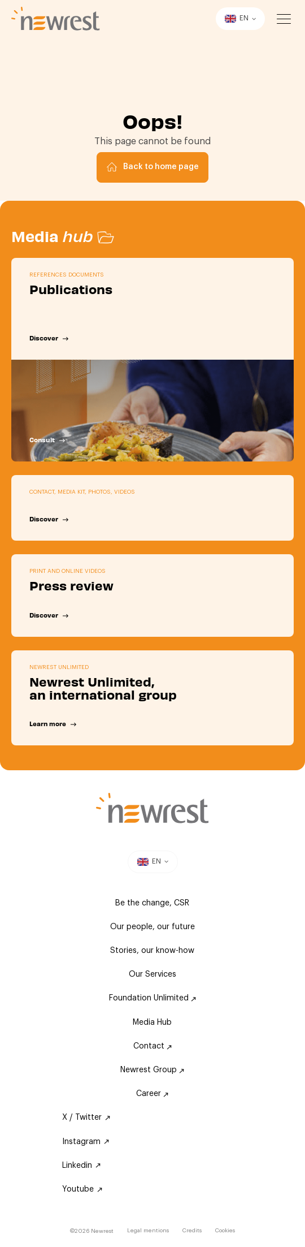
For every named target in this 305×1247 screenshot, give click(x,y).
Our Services (152, 974)
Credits (192, 1230)
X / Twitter (86, 1117)
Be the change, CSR (152, 903)
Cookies (225, 1230)
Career (152, 1094)
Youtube (82, 1189)
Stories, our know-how (152, 951)
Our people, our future (152, 927)
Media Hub (152, 1022)
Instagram (85, 1142)
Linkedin (81, 1166)
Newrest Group (152, 1070)
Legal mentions (148, 1230)
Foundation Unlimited (152, 998)
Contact (152, 1046)
